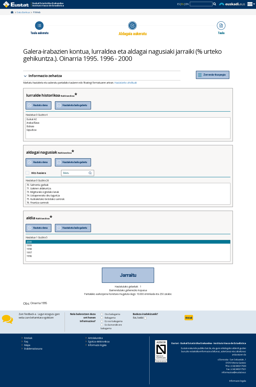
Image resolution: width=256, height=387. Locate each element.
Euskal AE (128, 119)
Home (12, 12)
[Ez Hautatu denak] (73, 105)
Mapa (27, 345)
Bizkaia (128, 126)
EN (187, 4)
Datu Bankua (23, 12)
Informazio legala (97, 345)
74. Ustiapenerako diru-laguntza (128, 195)
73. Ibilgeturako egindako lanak (128, 192)
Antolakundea (95, 338)
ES (178, 4)
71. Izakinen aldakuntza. (128, 188)
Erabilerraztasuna (33, 348)
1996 (128, 256)
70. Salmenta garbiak (128, 185)
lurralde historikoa (43, 95)
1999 (128, 245)
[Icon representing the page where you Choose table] (39, 28)
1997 (128, 252)
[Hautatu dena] (38, 105)
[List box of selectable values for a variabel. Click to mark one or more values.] (128, 128)
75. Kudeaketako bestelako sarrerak (128, 199)
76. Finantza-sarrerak (128, 202)
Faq (26, 341)
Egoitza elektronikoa (99, 341)
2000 (128, 242)
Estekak (28, 338)
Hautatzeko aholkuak (125, 82)
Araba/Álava (128, 123)
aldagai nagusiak (41, 152)
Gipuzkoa (128, 130)
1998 (128, 249)
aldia (30, 217)
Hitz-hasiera (38, 173)
